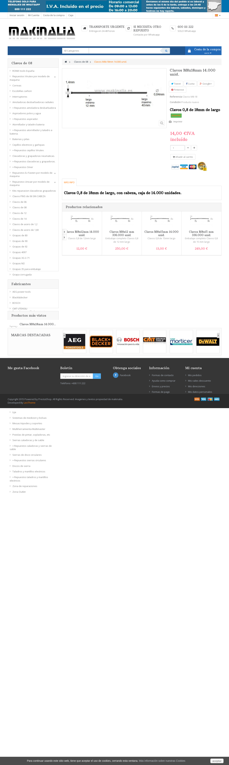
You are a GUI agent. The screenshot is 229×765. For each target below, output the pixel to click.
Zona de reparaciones (24, 487)
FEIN (14, 615)
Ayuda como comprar (163, 716)
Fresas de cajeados (23, 363)
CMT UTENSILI (19, 587)
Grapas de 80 (19, 237)
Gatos (15, 380)
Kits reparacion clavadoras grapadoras (34, 192)
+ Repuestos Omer (22, 168)
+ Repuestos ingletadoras (26, 391)
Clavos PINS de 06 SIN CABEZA (29, 197)
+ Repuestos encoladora (26, 307)
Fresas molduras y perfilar (27, 346)
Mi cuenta (193, 703)
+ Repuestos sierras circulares (29, 462)
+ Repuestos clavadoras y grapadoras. (33, 163)
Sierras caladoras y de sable (28, 441)
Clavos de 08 (19, 209)
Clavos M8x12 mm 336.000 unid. (121, 233)
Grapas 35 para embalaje (26, 270)
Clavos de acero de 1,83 (25, 231)
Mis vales (193, 733)
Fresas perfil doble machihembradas (32, 357)
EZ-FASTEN (18, 609)
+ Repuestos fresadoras (25, 324)
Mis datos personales (200, 727)
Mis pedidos (195, 710)
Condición (175, 102)
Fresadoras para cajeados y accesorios (34, 318)
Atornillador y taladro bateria (28, 126)
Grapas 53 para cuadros (25, 281)
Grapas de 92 (19, 248)
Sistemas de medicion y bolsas (29, 419)
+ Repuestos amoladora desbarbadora (34, 109)
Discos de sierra (21, 467)
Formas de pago (161, 727)
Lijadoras (17, 397)
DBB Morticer (19, 592)
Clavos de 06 (19, 203)
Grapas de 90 (19, 242)
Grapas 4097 (19, 253)
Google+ (206, 83)
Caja (70, 15)
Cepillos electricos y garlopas (28, 146)
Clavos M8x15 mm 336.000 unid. (201, 233)
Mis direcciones (196, 722)
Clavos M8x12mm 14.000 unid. (82, 233)
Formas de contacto (163, 710)
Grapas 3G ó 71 (21, 259)
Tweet (176, 83)
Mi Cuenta (33, 15)
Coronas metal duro (23, 374)
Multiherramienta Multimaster (28, 430)
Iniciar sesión (17, 15)
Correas (16, 87)
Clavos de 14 (19, 220)
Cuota (190, 83)
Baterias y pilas (20, 140)
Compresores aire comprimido (29, 292)
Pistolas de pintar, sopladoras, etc (31, 436)
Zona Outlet (19, 493)
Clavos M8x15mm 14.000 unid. (161, 233)
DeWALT (17, 598)
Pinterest (177, 89)
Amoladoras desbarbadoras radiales (33, 103)
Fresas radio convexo (24, 341)
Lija (14, 413)
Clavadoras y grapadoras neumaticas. (33, 157)
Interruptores (19, 98)
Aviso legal (158, 742)
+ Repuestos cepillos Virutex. (28, 152)
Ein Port (16, 603)
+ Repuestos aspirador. (25, 120)
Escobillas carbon (22, 92)
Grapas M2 (18, 265)
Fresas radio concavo (24, 335)
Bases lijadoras (21, 408)
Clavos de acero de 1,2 (24, 225)
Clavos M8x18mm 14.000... (38, 650)
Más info (69, 182)
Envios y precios (161, 722)
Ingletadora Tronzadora (25, 385)
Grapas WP (18, 287)
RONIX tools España (23, 72)
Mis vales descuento (199, 716)
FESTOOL (17, 620)
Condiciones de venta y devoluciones (163, 735)
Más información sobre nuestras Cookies (162, 760)
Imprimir (177, 121)
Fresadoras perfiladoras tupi (28, 313)
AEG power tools (21, 570)
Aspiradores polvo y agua (26, 115)
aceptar (217, 761)
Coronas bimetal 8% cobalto (27, 369)
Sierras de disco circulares (27, 456)
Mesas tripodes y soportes (27, 425)
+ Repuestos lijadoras (24, 402)
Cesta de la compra (54, 15)
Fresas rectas (19, 329)
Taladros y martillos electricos (28, 473)
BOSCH (16, 581)
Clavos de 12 (19, 214)
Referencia (176, 96)
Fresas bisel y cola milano (26, 352)
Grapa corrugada (22, 276)
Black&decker (20, 575)
